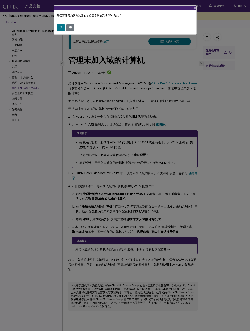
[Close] (195, 7)
